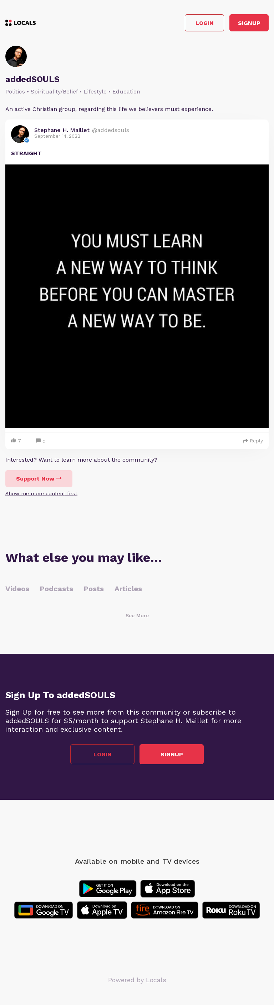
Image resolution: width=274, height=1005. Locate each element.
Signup (249, 23)
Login (205, 23)
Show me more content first (41, 493)
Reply (253, 440)
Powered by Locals (137, 980)
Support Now (39, 478)
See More (137, 615)
